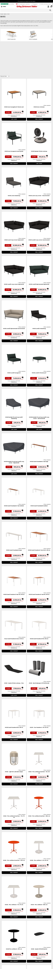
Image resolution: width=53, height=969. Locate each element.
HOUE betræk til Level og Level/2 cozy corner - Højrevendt (14, 462)
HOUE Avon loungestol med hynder (14, 151)
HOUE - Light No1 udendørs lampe (14, 771)
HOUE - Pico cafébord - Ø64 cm (39, 904)
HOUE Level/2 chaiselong (39, 328)
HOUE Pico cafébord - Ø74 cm (14, 949)
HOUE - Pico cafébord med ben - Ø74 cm (14, 860)
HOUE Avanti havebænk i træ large (39, 461)
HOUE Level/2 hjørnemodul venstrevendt (14, 328)
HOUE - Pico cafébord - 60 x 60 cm (39, 860)
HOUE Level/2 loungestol (13, 372)
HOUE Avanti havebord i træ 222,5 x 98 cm (39, 550)
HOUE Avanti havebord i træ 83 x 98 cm (39, 594)
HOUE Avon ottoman (39, 107)
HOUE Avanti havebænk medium (39, 505)
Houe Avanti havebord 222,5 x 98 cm (14, 638)
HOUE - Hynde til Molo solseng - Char (14, 683)
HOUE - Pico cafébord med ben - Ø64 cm (39, 816)
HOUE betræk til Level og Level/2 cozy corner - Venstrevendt (39, 418)
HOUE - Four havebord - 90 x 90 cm (39, 727)
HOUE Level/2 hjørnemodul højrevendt (39, 284)
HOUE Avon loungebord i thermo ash (14, 107)
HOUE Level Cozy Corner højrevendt (14, 240)
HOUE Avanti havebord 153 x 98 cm (39, 638)
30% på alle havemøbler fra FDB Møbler (26, 1)
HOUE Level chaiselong (14, 195)
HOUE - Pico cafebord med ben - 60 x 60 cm (39, 772)
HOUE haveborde (11, 39)
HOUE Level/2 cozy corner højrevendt (14, 284)
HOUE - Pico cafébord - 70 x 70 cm (14, 904)
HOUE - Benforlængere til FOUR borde (39, 683)
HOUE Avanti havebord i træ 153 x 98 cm (13, 594)
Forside (1, 14)
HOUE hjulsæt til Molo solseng (39, 151)
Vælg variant (39, 119)
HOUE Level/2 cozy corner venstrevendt (39, 240)
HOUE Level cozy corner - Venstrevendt (39, 195)
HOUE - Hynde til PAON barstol (39, 949)
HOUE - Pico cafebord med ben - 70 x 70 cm (14, 816)
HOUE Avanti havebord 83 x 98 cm (14, 727)
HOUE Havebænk (33, 39)
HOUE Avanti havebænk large (14, 550)
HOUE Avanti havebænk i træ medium (14, 505)
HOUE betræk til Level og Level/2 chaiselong (14, 418)
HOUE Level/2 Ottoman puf (39, 372)
